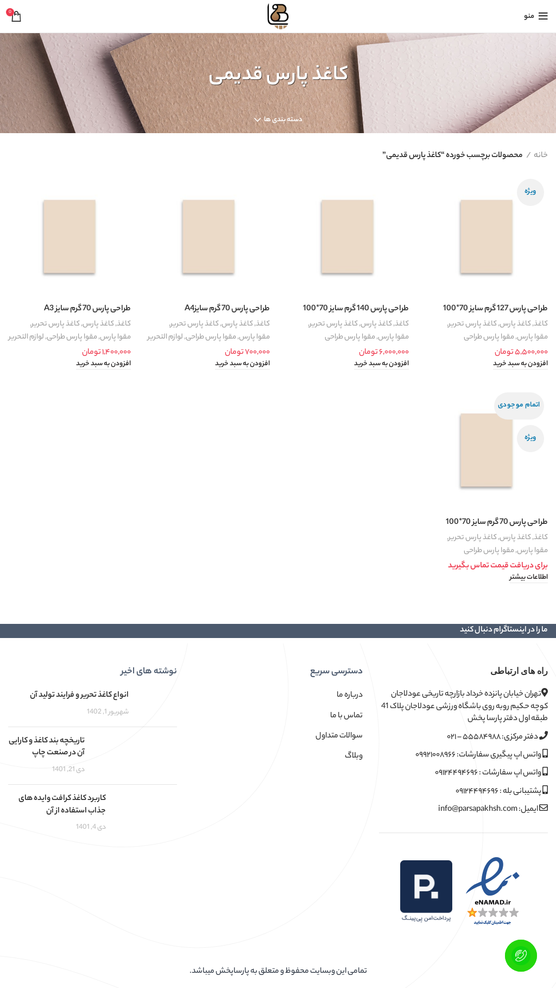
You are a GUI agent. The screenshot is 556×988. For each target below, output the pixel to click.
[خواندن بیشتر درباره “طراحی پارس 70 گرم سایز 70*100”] (529, 578)
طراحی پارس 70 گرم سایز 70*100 (497, 522)
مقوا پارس (532, 337)
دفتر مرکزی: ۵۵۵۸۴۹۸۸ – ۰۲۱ (497, 737)
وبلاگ (354, 756)
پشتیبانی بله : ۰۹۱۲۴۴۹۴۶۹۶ (502, 791)
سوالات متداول (339, 736)
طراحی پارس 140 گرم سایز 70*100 (356, 309)
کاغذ (541, 324)
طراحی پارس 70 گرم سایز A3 (87, 309)
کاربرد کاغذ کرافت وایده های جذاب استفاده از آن (62, 804)
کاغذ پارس (515, 324)
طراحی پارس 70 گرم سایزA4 (227, 309)
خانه (541, 155)
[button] (520, 365)
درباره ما (350, 696)
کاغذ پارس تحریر (472, 324)
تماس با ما (346, 716)
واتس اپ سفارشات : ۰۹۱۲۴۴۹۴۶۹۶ (491, 773)
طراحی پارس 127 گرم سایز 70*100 (495, 309)
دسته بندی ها (283, 120)
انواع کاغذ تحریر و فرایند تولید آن (79, 695)
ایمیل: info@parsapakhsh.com (493, 809)
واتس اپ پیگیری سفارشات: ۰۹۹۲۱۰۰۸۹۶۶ (481, 755)
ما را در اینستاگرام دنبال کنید (504, 630)
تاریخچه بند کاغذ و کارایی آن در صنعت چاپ (47, 747)
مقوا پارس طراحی (489, 337)
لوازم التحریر (165, 337)
